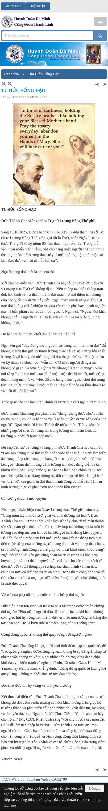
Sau (104, 83)
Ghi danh (13, 6)
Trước (97, 83)
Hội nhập (38, 6)
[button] (100, 21)
